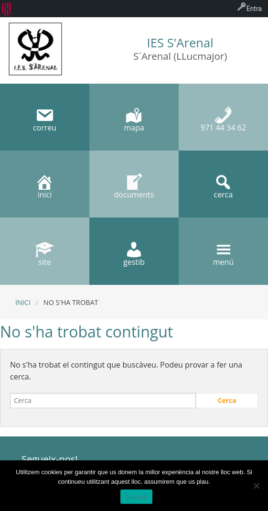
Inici (23, 302)
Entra (254, 8)
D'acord (136, 496)
